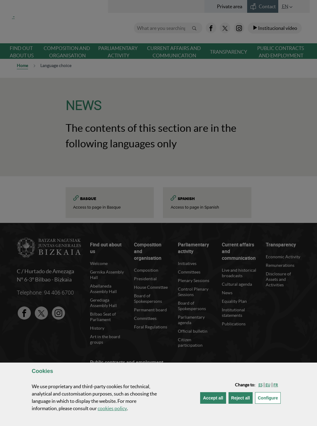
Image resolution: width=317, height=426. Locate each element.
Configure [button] (269, 397)
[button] (260, 385)
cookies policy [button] (112, 408)
